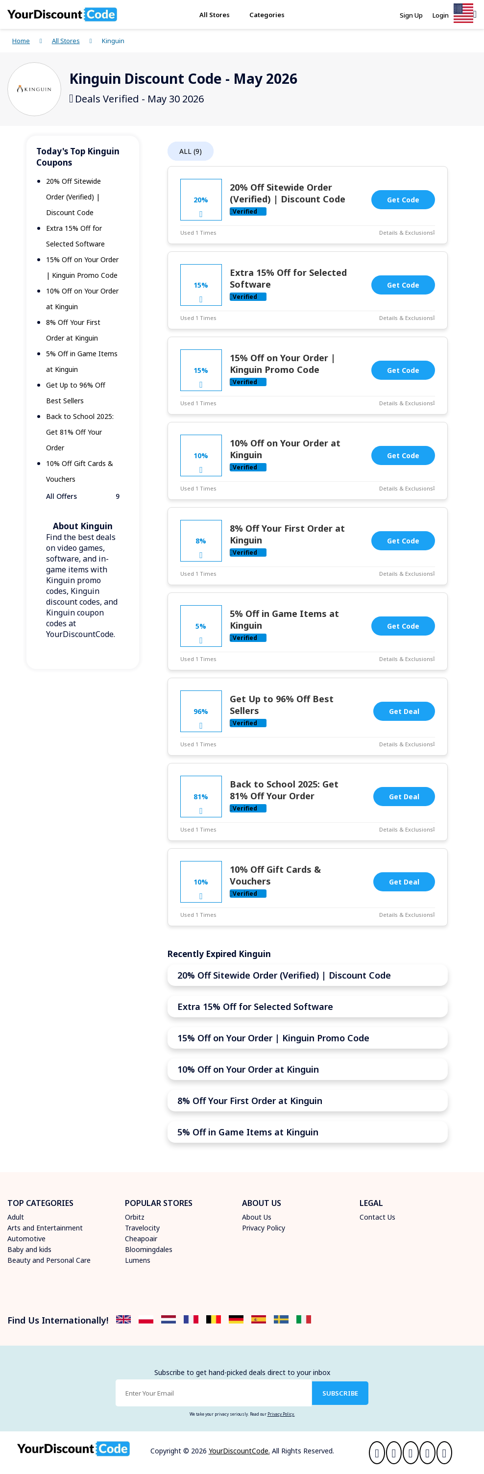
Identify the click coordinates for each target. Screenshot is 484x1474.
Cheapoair (141, 1238)
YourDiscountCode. (239, 1450)
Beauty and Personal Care (49, 1260)
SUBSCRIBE (340, 1393)
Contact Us (377, 1217)
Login (441, 15)
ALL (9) (190, 151)
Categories (267, 14)
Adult (15, 1217)
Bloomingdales (148, 1249)
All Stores (214, 14)
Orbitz (135, 1217)
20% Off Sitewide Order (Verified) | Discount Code (73, 196)
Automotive (26, 1238)
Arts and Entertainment (45, 1227)
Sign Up (411, 15)
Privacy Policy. (281, 1414)
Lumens (137, 1260)
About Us (256, 1217)
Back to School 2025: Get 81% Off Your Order (80, 432)
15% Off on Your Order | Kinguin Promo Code (283, 363)
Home (21, 40)
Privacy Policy (263, 1227)
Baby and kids (29, 1249)
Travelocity (142, 1227)
